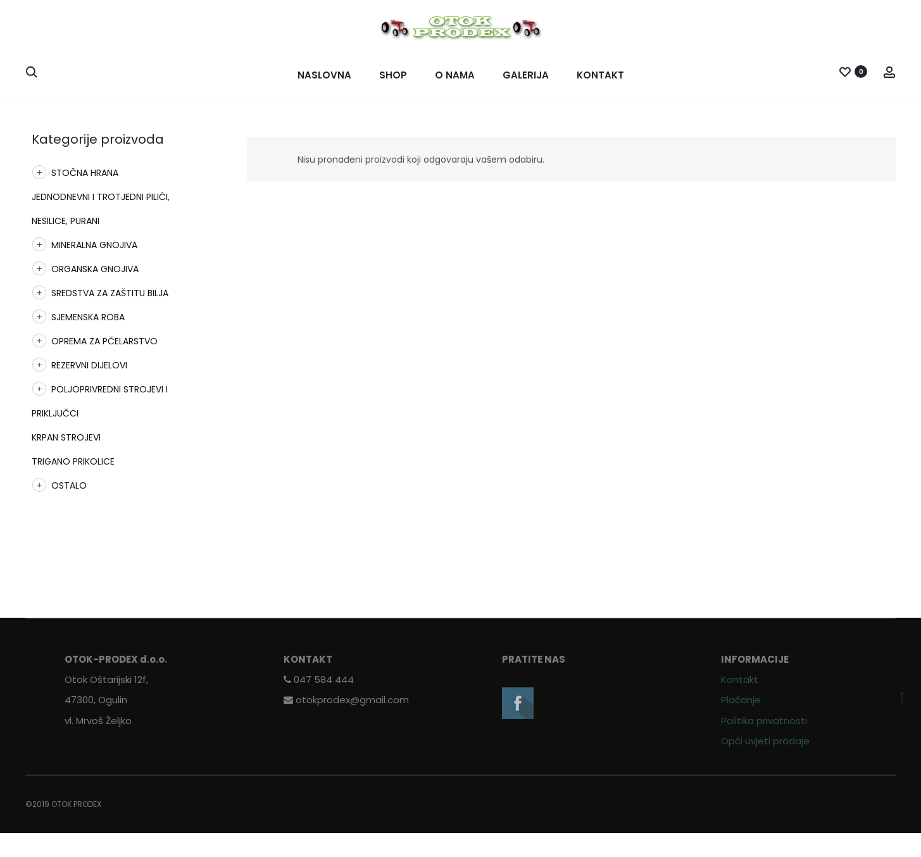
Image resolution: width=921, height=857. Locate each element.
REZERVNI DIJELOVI (89, 365)
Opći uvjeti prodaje (765, 741)
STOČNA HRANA (84, 172)
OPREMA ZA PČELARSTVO (104, 341)
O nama (455, 75)
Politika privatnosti (764, 720)
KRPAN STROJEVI (66, 437)
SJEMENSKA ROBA (88, 317)
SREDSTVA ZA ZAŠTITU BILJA (109, 293)
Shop (393, 75)
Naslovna (324, 75)
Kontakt (600, 75)
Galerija (526, 75)
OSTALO (69, 485)
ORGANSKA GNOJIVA (95, 269)
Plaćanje (741, 699)
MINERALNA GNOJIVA (94, 245)
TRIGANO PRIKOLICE (73, 461)
